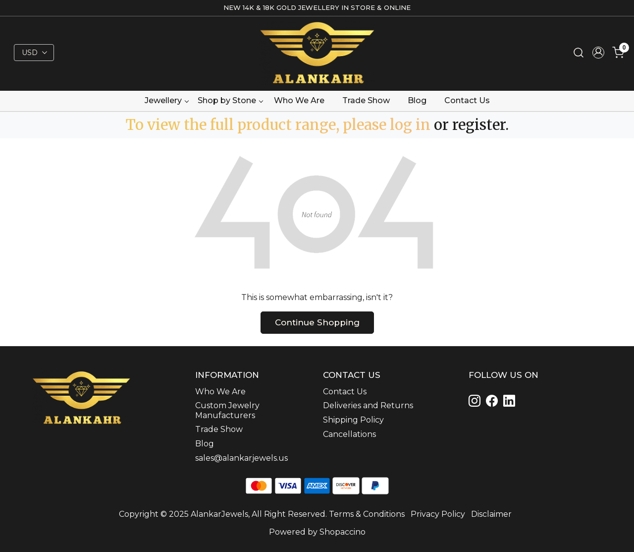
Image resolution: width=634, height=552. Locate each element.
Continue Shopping (317, 322)
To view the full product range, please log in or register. (317, 125)
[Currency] (34, 53)
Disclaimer (491, 514)
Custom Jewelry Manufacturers (227, 410)
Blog (417, 100)
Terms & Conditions (367, 514)
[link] (578, 53)
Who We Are (299, 100)
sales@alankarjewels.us (241, 458)
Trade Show (366, 100)
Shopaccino (342, 532)
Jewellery (166, 100)
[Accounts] (598, 53)
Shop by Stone (230, 100)
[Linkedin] (493, 402)
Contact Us (467, 100)
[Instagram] (476, 402)
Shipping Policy (353, 420)
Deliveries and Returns (368, 405)
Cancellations (349, 434)
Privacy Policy (438, 514)
